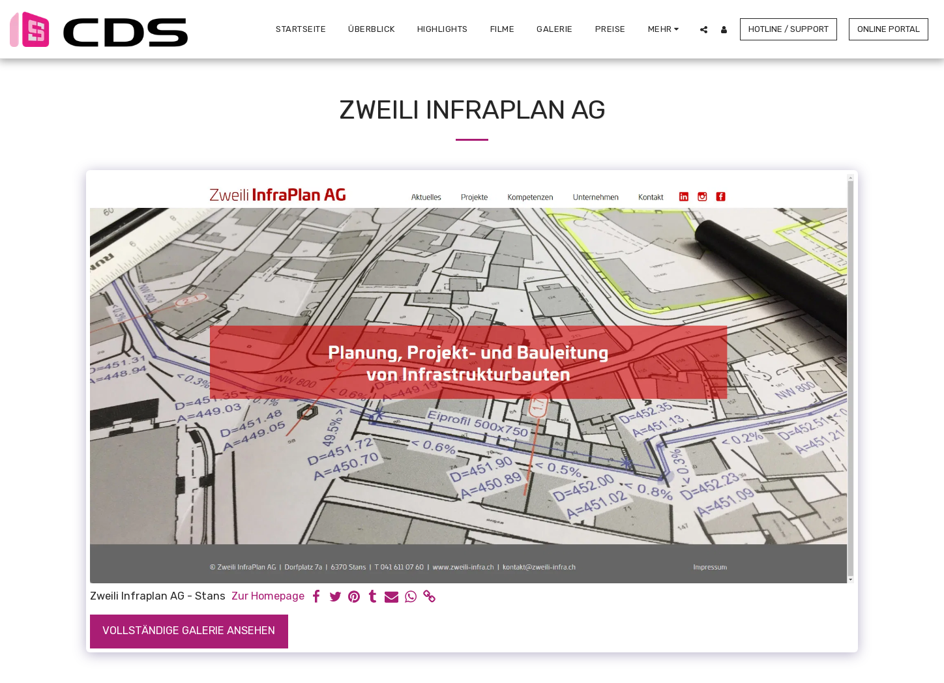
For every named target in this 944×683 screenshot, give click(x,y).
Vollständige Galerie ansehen (188, 630)
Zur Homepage (267, 596)
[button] (703, 29)
